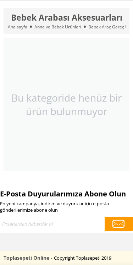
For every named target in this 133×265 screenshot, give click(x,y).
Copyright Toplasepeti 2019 (82, 258)
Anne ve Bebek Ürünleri (57, 27)
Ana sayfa (17, 27)
